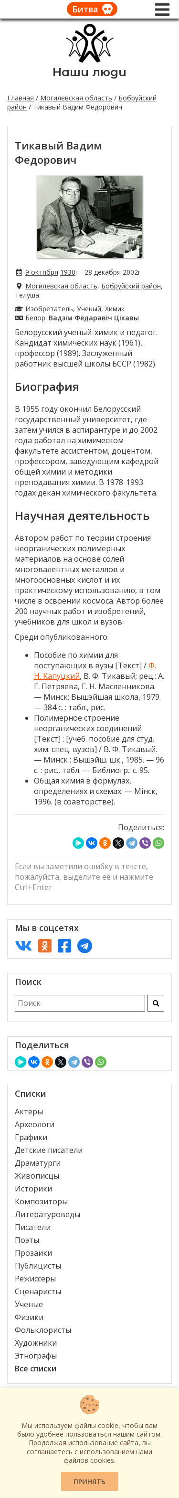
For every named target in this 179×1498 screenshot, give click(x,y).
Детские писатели (49, 1150)
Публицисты (38, 1265)
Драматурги (38, 1163)
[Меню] (162, 9)
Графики (31, 1137)
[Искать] (155, 1003)
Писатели (33, 1227)
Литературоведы (47, 1214)
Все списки (35, 1368)
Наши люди (89, 72)
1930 (67, 272)
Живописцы (37, 1176)
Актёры (29, 1111)
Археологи (34, 1124)
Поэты (27, 1240)
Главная (20, 97)
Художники (36, 1343)
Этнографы (36, 1355)
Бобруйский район (131, 285)
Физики (29, 1317)
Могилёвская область (76, 97)
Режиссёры (35, 1278)
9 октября (41, 272)
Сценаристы (38, 1291)
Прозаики (33, 1253)
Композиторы (41, 1201)
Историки (33, 1188)
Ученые (29, 1304)
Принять (89, 1481)
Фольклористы (43, 1330)
